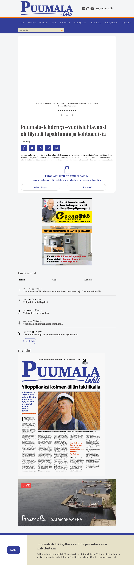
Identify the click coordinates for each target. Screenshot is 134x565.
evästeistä (87, 556)
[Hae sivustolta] (62, 29)
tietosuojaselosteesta (106, 556)
